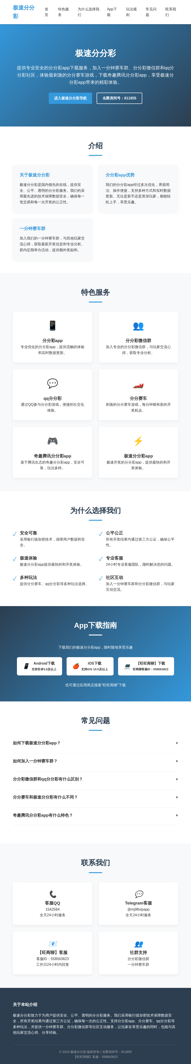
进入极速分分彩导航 (70, 98)
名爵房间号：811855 (119, 98)
